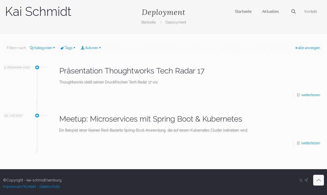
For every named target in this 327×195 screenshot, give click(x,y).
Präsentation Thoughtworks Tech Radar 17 (132, 70)
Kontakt (311, 11)
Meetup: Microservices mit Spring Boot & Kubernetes (150, 118)
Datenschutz (50, 187)
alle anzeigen (307, 48)
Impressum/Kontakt (19, 187)
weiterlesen (310, 95)
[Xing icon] (306, 180)
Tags (68, 48)
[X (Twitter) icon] (301, 180)
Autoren (91, 48)
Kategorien (43, 48)
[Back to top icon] (318, 180)
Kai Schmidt (38, 11)
